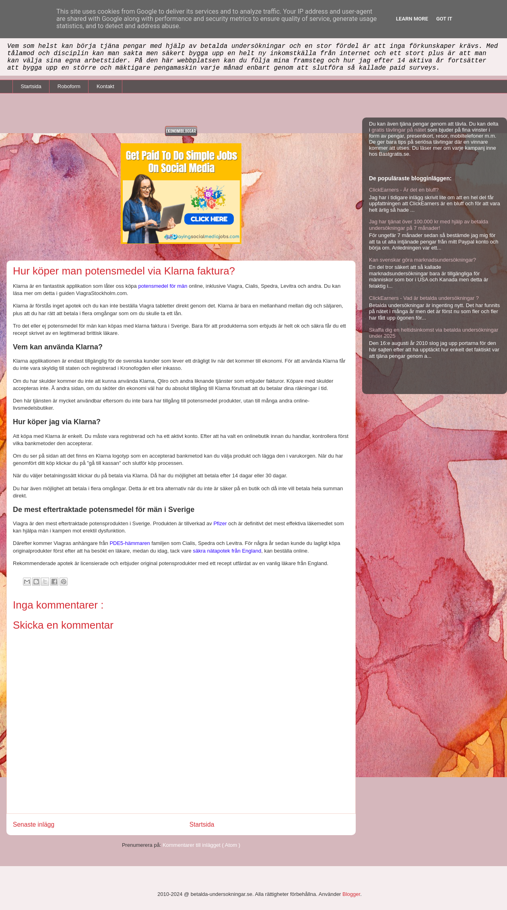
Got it (444, 19)
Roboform (69, 86)
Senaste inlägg (33, 824)
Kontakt (105, 86)
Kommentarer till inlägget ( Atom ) (201, 845)
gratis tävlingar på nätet (399, 130)
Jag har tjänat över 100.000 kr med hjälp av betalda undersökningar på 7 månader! (428, 225)
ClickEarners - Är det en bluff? (404, 190)
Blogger (351, 894)
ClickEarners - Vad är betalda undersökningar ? (424, 298)
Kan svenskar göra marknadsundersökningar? (422, 260)
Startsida (31, 86)
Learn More (412, 19)
